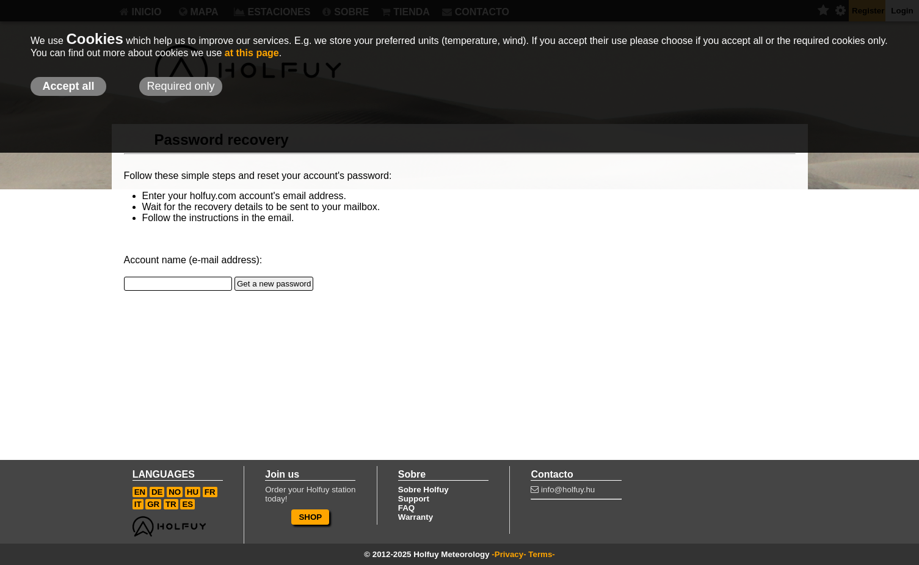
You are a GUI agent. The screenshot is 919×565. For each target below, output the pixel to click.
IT (138, 504)
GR (153, 504)
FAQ (406, 507)
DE (157, 492)
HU (192, 492)
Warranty (415, 517)
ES (187, 504)
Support (413, 498)
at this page (252, 53)
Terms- (541, 554)
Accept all (68, 86)
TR (170, 504)
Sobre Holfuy (423, 489)
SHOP (310, 517)
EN (140, 492)
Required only (180, 86)
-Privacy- (509, 554)
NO (175, 492)
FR (210, 492)
